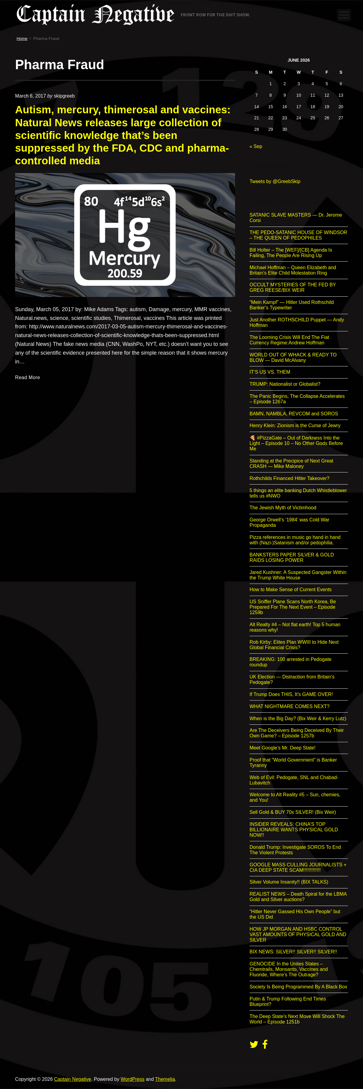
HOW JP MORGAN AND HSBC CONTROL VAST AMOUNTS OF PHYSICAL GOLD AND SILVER (298, 934)
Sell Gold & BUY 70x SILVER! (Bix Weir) (293, 812)
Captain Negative (72, 1079)
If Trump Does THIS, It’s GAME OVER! (291, 694)
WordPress (133, 1079)
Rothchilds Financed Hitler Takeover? (290, 478)
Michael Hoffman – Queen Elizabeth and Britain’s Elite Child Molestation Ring (293, 270)
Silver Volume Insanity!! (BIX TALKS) (289, 881)
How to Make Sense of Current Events (291, 589)
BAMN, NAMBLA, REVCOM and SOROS (294, 413)
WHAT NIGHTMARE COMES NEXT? (290, 706)
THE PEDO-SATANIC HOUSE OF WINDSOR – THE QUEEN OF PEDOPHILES (298, 235)
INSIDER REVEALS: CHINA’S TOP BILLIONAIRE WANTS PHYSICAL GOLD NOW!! (294, 830)
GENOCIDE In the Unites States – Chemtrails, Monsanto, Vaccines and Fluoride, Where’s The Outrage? (289, 969)
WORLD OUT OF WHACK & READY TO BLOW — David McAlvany (293, 357)
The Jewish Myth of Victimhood (283, 507)
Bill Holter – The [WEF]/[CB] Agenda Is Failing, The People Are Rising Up (291, 252)
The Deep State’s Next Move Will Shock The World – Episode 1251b (297, 1019)
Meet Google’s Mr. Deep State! (282, 747)
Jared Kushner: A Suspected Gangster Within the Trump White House (298, 575)
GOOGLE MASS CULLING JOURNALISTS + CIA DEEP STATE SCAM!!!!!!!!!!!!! (298, 867)
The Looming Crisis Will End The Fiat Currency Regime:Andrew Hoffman (289, 340)
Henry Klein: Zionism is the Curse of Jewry (295, 425)
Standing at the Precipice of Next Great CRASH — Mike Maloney (291, 463)
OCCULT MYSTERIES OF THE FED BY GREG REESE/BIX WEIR (293, 287)
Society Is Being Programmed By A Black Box (298, 986)
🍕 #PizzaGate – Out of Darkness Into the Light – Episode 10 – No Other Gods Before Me (296, 443)
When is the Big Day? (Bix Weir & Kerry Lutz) (298, 718)
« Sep (256, 146)
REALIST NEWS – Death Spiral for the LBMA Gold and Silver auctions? (298, 896)
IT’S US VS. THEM (270, 372)
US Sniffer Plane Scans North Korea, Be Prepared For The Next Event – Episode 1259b (293, 607)
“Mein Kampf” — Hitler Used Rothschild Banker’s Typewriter (292, 305)
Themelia (165, 1079)
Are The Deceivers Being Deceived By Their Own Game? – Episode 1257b (297, 733)
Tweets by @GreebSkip (275, 181)
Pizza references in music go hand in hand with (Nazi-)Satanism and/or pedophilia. (295, 540)
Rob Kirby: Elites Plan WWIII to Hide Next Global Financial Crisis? (294, 645)
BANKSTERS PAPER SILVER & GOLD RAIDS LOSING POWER (292, 557)
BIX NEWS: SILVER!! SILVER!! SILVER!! (293, 951)
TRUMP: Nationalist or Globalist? (285, 384)
